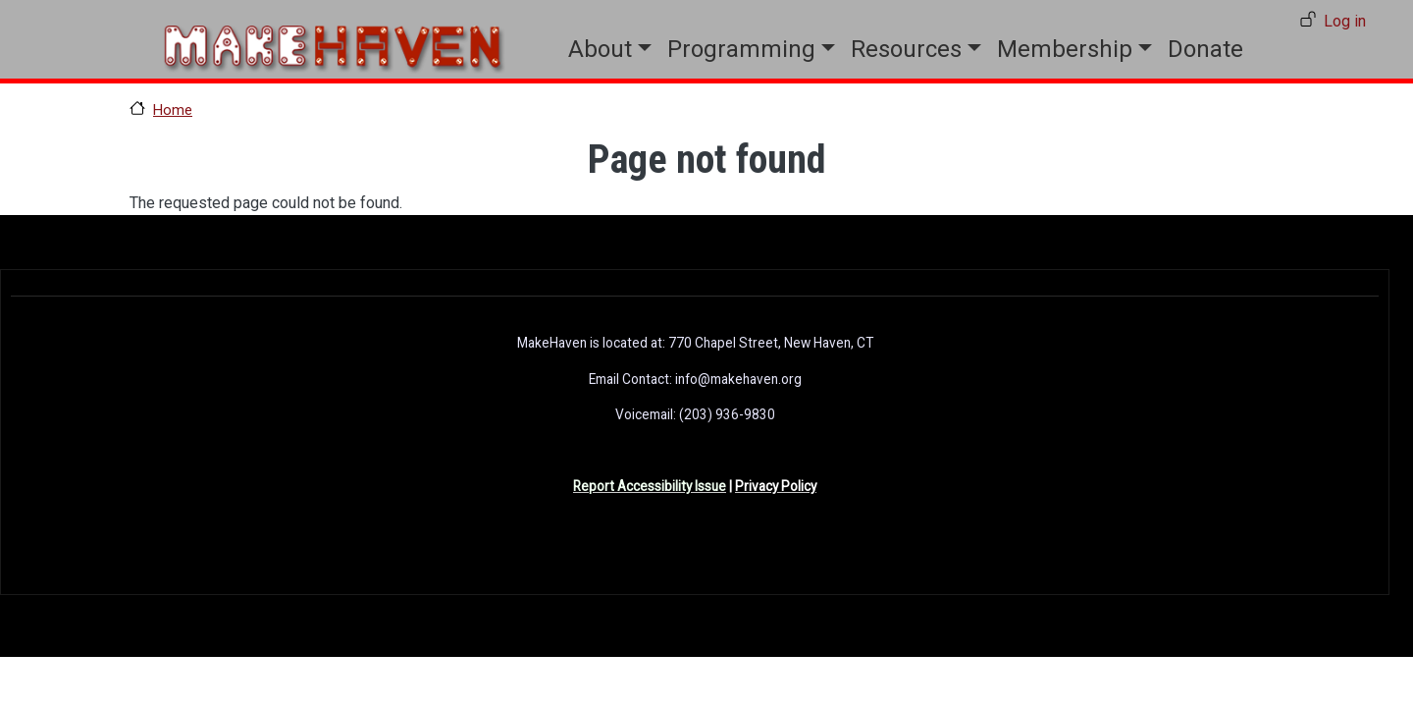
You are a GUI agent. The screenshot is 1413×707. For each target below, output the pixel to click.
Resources (906, 49)
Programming (741, 49)
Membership (1064, 49)
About (600, 49)
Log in (1345, 21)
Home (172, 110)
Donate (1205, 49)
